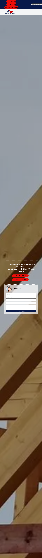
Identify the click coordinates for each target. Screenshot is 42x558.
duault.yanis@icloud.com (11, 7)
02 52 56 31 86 (11, 1)
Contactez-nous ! (20, 279)
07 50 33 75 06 (11, 4)
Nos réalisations (20, 275)
